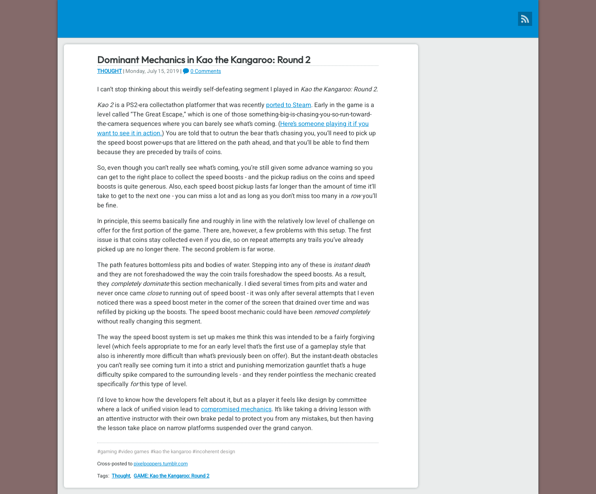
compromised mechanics (236, 409)
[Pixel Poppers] (298, 18)
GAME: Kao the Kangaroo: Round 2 (171, 475)
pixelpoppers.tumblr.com (161, 463)
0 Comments (205, 71)
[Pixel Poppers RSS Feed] (525, 19)
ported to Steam (288, 105)
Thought (109, 71)
